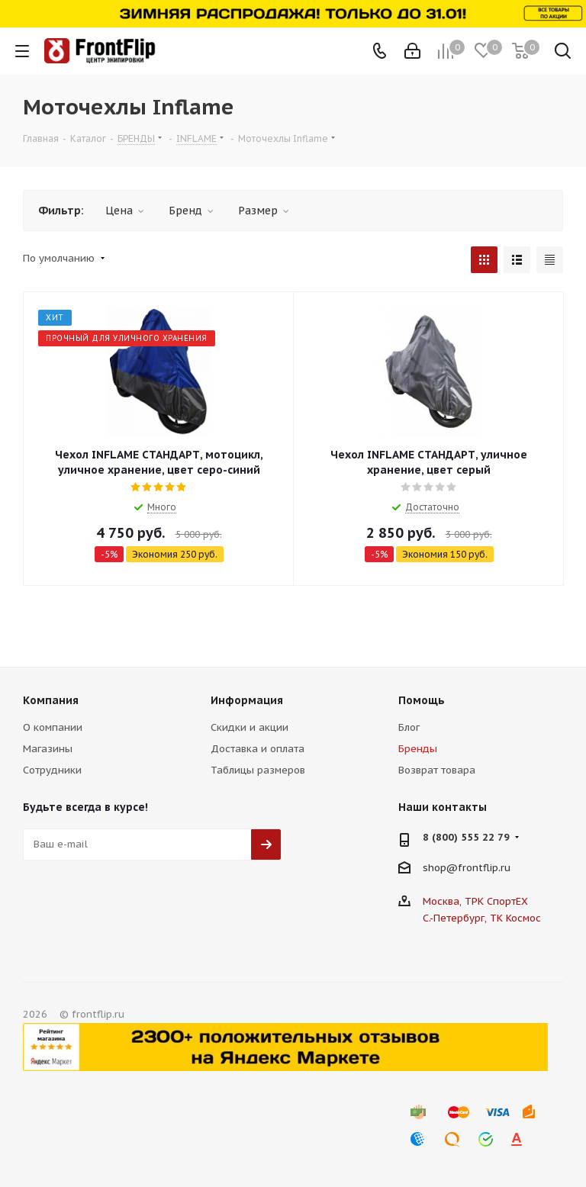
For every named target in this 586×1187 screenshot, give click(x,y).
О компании (52, 727)
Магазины (47, 748)
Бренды (417, 748)
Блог (409, 727)
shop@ (440, 867)
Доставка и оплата (257, 748)
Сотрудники (52, 770)
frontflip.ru (484, 867)
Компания (51, 700)
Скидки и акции (249, 727)
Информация (247, 700)
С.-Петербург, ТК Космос (482, 918)
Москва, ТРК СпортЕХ (475, 901)
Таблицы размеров (258, 770)
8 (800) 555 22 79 (466, 837)
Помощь (421, 700)
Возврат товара (436, 770)
